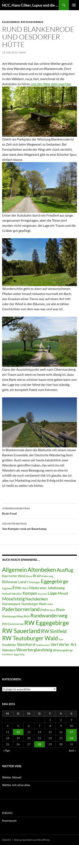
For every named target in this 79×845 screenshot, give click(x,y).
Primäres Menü (74, 5)
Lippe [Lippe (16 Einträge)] (52, 593)
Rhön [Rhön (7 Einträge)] (27, 616)
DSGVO (7, 813)
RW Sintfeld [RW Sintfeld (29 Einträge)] (54, 631)
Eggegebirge (11, 22)
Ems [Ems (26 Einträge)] (16, 587)
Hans (22, 52)
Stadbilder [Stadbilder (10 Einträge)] (9, 645)
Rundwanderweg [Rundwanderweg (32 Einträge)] (48, 615)
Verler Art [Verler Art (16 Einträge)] (67, 644)
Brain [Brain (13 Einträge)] (37, 576)
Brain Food (39, 510)
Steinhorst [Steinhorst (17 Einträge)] (26, 644)
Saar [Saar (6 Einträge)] (61, 639)
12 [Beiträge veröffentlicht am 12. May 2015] (18, 732)
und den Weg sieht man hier (51, 84)
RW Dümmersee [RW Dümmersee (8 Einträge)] (13, 624)
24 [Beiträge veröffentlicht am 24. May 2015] (71, 738)
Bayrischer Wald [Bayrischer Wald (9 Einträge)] (13, 576)
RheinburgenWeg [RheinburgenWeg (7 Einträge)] (12, 616)
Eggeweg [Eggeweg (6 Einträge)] (7, 588)
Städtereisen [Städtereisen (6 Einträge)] (43, 645)
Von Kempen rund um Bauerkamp (39, 525)
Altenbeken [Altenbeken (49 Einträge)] (42, 569)
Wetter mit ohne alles (16, 785)
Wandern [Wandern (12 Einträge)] (9, 650)
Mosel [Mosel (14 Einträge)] (63, 593)
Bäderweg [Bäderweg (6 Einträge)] (47, 576)
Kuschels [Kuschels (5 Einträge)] (42, 593)
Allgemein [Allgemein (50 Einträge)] (14, 569)
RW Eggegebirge (32, 22)
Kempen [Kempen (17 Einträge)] (30, 593)
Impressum (9, 820)
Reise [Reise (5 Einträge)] (52, 610)
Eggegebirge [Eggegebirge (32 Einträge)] (54, 581)
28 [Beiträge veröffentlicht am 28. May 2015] (39, 744)
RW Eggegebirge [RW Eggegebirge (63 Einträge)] (46, 622)
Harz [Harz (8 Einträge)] (25, 588)
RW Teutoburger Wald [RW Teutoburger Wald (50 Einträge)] (30, 638)
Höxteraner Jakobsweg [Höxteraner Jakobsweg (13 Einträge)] (47, 588)
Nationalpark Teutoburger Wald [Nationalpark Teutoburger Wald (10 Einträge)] (24, 604)
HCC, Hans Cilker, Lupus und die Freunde (30, 5)
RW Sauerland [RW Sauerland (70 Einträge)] (21, 630)
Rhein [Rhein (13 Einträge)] (60, 609)
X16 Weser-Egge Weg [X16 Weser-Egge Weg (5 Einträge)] (13, 654)
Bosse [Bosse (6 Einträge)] (29, 576)
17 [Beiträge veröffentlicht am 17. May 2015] (71, 732)
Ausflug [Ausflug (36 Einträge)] (65, 570)
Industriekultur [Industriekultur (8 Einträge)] (12, 593)
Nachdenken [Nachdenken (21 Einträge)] (36, 598)
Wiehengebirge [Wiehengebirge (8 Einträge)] (63, 650)
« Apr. (7, 750)
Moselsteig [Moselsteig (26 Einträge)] (13, 598)
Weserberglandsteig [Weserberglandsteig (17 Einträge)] (34, 649)
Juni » (72, 750)
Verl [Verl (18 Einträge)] (54, 644)
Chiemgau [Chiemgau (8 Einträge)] (33, 582)
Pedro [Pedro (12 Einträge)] (44, 610)
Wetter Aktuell (11, 777)
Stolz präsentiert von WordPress (32, 839)
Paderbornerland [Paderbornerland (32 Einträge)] (21, 609)
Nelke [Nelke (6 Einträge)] (50, 604)
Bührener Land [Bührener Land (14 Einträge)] (14, 582)
